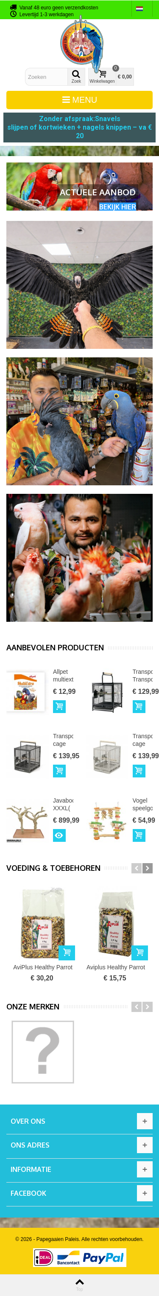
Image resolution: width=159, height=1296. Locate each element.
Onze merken (32, 1006)
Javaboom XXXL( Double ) (63, 812)
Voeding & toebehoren (53, 868)
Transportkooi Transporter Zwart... (143, 679)
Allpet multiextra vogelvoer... (63, 679)
